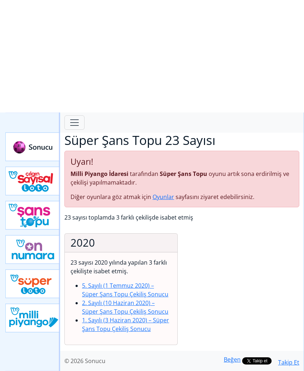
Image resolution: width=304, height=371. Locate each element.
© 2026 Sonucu (84, 361)
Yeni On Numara (32, 249)
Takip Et (288, 362)
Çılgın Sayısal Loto (32, 181)
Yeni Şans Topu (32, 215)
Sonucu (32, 146)
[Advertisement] (152, 56)
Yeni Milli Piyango (32, 318)
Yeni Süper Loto (32, 283)
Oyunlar (163, 197)
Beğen (232, 359)
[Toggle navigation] (74, 122)
